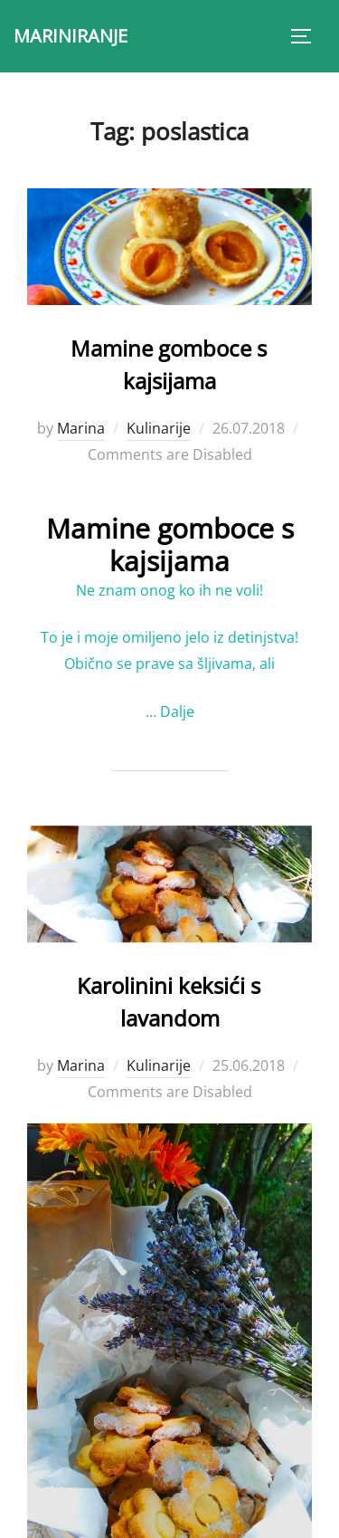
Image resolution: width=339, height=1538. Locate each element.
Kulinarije (159, 428)
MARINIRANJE (70, 36)
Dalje (177, 711)
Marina (81, 428)
